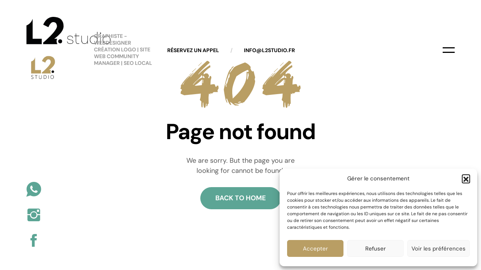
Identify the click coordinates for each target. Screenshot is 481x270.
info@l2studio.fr (269, 50)
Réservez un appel (193, 50)
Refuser (375, 248)
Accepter (315, 248)
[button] (466, 178)
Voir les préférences (438, 248)
